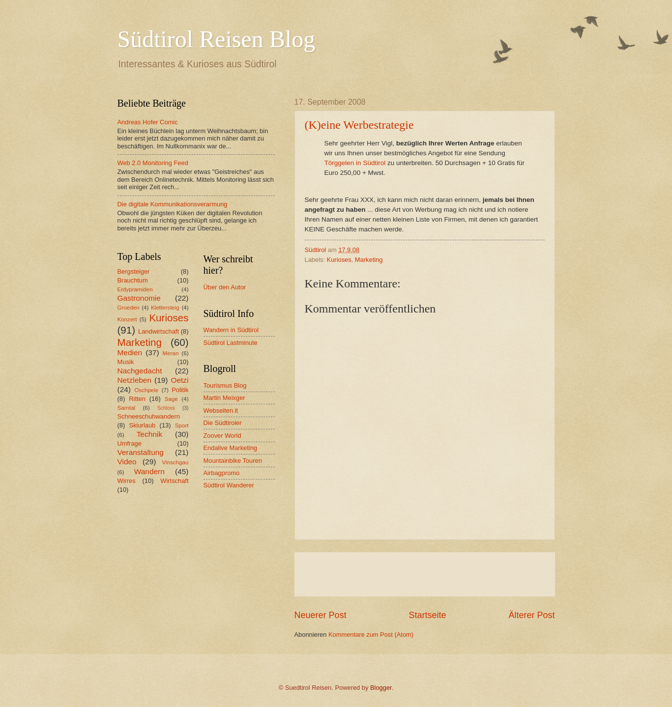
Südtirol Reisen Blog (216, 39)
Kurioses (339, 259)
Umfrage (129, 443)
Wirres (126, 480)
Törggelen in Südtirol (355, 163)
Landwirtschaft (158, 331)
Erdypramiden (135, 289)
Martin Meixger (224, 397)
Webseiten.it (221, 410)
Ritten (137, 398)
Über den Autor (225, 287)
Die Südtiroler (223, 422)
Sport (182, 425)
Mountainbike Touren (233, 460)
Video (127, 461)
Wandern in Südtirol (231, 330)
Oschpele (146, 390)
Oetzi (179, 380)
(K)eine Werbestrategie (359, 124)
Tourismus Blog (225, 385)
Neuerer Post (320, 615)
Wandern (149, 471)
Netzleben (134, 380)
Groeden (128, 308)
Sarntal (126, 408)
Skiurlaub (142, 425)
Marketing (369, 259)
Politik (180, 390)
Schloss (166, 408)
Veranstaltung (140, 452)
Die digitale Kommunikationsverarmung (172, 204)
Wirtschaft (174, 480)
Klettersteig (165, 308)
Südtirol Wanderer (229, 485)
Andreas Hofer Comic (147, 122)
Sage (171, 399)
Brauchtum (132, 280)
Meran (171, 353)
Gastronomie (139, 298)
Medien (130, 352)
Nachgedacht (139, 371)
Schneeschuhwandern (148, 416)
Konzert (127, 319)
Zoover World (222, 435)
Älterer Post (531, 615)
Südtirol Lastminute (231, 342)
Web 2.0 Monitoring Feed (152, 163)
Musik (125, 362)
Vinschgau (175, 462)
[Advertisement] (425, 574)
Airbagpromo (222, 473)
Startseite (427, 615)
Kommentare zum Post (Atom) (370, 634)
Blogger (381, 687)
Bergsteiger (133, 271)
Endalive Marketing (231, 448)
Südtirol (315, 250)
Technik (149, 434)
